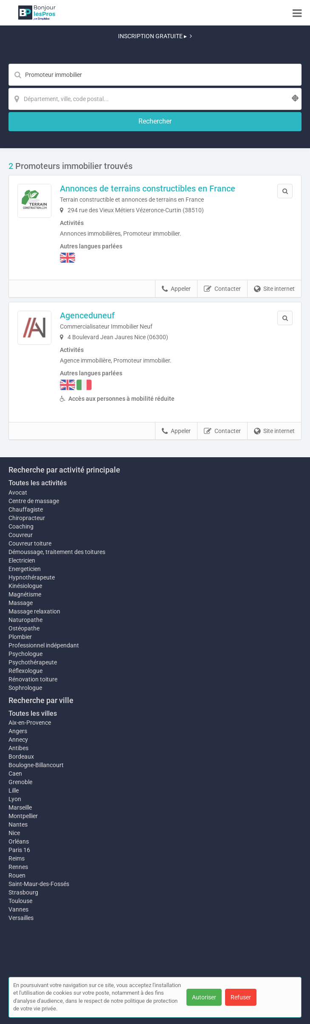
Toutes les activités (37, 483)
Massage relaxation (34, 611)
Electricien (21, 560)
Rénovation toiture (32, 679)
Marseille (20, 807)
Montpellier (23, 816)
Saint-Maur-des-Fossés (38, 884)
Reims (16, 858)
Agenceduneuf (87, 315)
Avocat (17, 492)
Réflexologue (25, 670)
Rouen (16, 875)
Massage (20, 602)
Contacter (222, 289)
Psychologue (25, 653)
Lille (13, 790)
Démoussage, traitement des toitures (56, 552)
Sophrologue (25, 687)
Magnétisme (24, 594)
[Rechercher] (155, 121)
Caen (15, 773)
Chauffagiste (25, 509)
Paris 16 (19, 850)
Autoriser (204, 997)
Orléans (18, 841)
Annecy (18, 739)
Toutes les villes (32, 713)
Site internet (274, 289)
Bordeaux (21, 756)
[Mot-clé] (155, 75)
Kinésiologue (25, 585)
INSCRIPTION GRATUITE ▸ (155, 36)
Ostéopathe (23, 628)
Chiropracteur (26, 518)
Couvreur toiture (29, 543)
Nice (14, 833)
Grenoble (20, 782)
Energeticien (24, 568)
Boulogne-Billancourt (36, 765)
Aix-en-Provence (29, 722)
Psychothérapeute (32, 662)
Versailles (21, 917)
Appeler (176, 289)
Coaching (21, 526)
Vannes (18, 909)
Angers (17, 731)
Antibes (18, 748)
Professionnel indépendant (43, 645)
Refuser (241, 997)
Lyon (14, 799)
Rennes (18, 867)
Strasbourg (23, 892)
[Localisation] (155, 99)
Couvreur (20, 535)
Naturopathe (25, 619)
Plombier (20, 636)
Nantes (18, 824)
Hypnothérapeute (31, 577)
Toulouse (20, 900)
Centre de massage (33, 501)
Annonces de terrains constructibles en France (147, 188)
